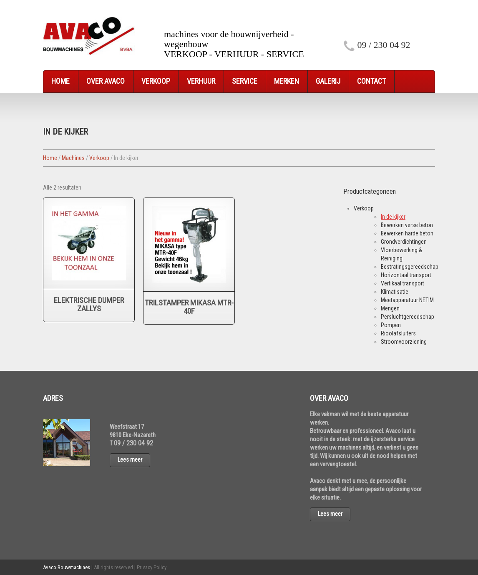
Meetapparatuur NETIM (407, 300)
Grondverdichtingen (404, 241)
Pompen (391, 325)
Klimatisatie (394, 291)
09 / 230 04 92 (383, 45)
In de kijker (393, 216)
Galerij (328, 81)
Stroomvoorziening (404, 341)
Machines (73, 158)
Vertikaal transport (402, 283)
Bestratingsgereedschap (409, 266)
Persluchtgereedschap (407, 316)
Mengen (390, 308)
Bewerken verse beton (407, 225)
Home (60, 81)
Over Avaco (105, 81)
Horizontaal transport (406, 275)
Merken (286, 81)
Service (244, 81)
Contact (371, 81)
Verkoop (155, 81)
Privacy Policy (151, 567)
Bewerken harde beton (407, 233)
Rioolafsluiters (398, 333)
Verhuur (201, 81)
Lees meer (130, 459)
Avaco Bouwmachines (66, 567)
